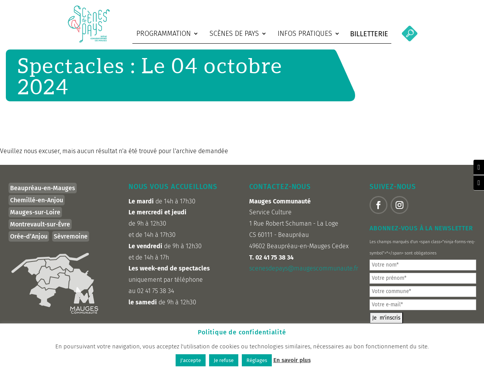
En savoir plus (292, 360)
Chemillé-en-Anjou (36, 205)
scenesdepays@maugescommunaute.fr (303, 273)
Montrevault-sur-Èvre (40, 229)
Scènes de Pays (234, 33)
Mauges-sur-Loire (35, 217)
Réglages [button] (256, 360)
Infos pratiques (305, 33)
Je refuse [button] (224, 360)
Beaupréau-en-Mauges (42, 193)
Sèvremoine (71, 241)
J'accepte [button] (190, 360)
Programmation (163, 33)
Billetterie (369, 34)
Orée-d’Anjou (29, 241)
